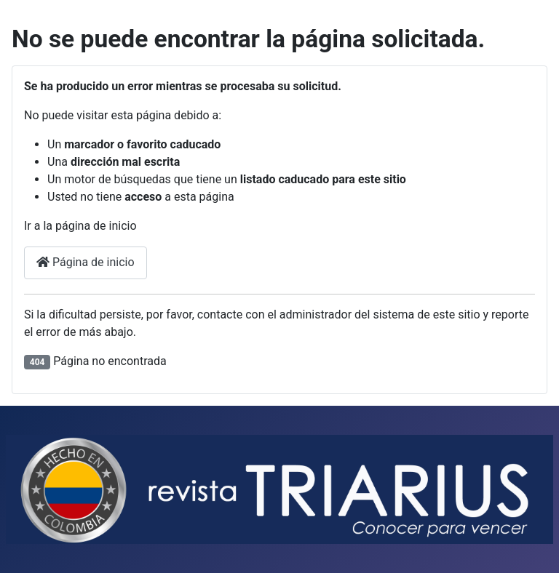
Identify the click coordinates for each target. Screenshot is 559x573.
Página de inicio (85, 262)
